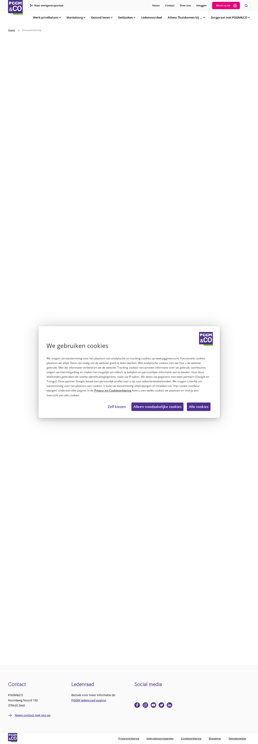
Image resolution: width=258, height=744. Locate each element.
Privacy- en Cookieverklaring (112, 390)
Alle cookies (198, 407)
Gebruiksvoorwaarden (160, 738)
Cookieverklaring (191, 738)
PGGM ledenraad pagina (88, 700)
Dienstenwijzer (237, 738)
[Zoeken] (246, 5)
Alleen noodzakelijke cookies (157, 407)
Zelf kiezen (117, 407)
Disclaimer (215, 738)
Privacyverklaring (128, 738)
